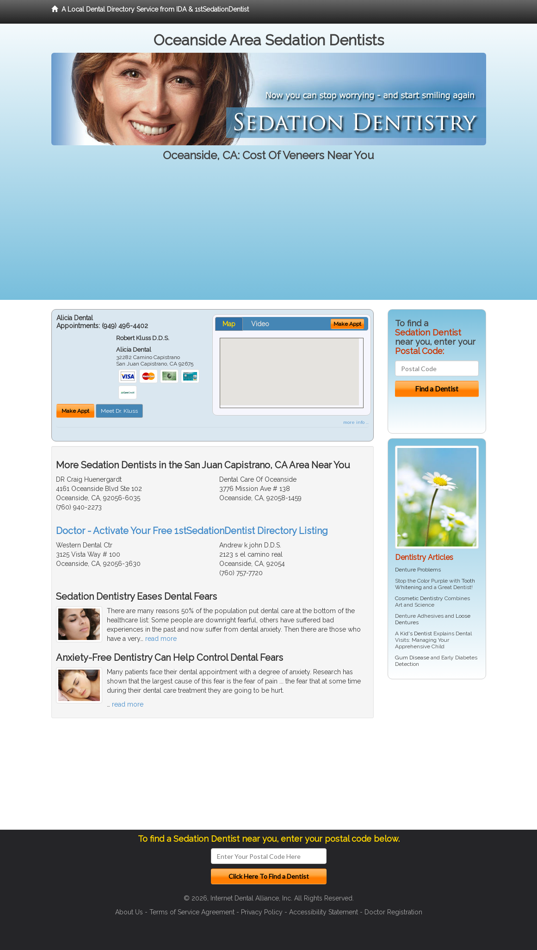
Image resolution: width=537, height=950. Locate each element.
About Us (129, 912)
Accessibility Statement (323, 912)
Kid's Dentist (416, 633)
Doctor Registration (393, 912)
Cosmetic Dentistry (419, 598)
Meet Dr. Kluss (119, 411)
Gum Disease (412, 657)
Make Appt (75, 411)
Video (260, 324)
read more (161, 638)
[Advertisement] (268, 235)
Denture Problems (418, 569)
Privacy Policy (262, 912)
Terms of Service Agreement (192, 912)
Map (228, 324)
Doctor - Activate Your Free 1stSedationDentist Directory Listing (192, 530)
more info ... (356, 422)
